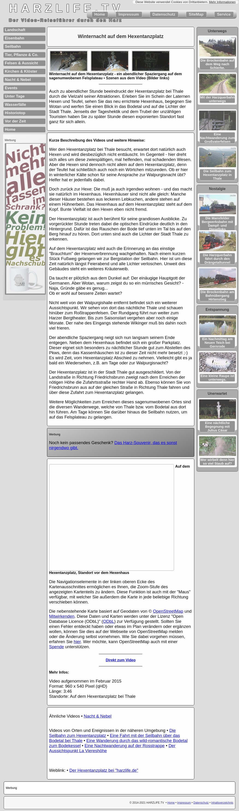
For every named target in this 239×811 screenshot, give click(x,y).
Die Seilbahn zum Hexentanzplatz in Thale (217, 174)
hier (77, 641)
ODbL (108, 621)
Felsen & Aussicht (21, 63)
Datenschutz (163, 14)
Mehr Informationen (222, 2)
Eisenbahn (14, 38)
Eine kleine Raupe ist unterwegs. (217, 377)
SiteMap (196, 14)
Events (11, 88)
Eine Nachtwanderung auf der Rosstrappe (125, 745)
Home (99, 14)
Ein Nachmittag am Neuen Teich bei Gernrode (217, 342)
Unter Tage (15, 96)
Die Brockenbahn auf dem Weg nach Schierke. (217, 64)
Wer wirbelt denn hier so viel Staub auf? (217, 461)
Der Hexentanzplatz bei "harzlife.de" (103, 770)
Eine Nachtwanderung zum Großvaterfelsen (217, 137)
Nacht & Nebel (97, 716)
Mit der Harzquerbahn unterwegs (217, 99)
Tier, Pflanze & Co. (21, 55)
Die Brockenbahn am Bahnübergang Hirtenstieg (217, 295)
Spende (56, 646)
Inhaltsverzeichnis (222, 802)
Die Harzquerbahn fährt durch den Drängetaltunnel (217, 258)
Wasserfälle (15, 104)
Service (224, 14)
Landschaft (15, 30)
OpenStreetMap (168, 611)
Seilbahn (13, 46)
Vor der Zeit (15, 121)
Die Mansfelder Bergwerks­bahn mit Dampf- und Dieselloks (217, 223)
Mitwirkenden (61, 616)
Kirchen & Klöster (21, 71)
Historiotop (15, 113)
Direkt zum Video (121, 660)
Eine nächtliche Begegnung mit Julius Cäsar (217, 426)
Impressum (128, 14)
